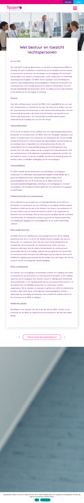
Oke (36, 500)
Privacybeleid (45, 500)
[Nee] (81, 498)
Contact (68, 2)
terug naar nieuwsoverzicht (42, 337)
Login (78, 2)
